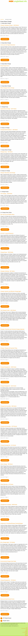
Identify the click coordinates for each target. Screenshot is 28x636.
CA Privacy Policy (24, 632)
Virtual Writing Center (24, 628)
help (26, 629)
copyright (26, 631)
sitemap (26, 635)
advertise (26, 633)
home (26, 627)
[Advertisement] (14, 10)
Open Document (5, 187)
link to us (26, 634)
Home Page (2, 19)
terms (26, 630)
